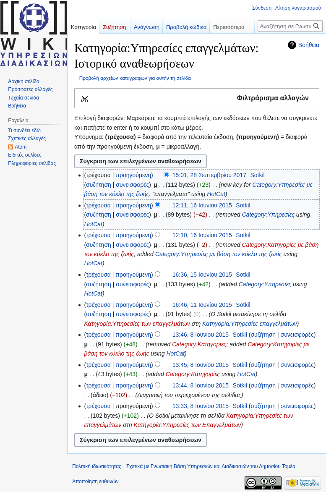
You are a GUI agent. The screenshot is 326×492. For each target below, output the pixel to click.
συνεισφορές (132, 184)
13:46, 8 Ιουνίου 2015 (200, 334)
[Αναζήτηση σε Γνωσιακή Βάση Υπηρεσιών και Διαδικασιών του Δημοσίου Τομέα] (290, 26)
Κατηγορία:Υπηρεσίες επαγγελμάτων (249, 323)
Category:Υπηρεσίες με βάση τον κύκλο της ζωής (218, 254)
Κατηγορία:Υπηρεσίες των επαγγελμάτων (137, 323)
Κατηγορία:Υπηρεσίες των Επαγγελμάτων (187, 424)
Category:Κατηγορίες (199, 344)
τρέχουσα (98, 205)
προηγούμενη (133, 175)
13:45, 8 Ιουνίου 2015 (200, 364)
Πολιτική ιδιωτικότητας (96, 466)
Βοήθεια (308, 45)
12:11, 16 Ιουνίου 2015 (202, 205)
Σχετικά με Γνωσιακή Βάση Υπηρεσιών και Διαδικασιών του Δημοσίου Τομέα (210, 466)
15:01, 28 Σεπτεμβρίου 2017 (209, 175)
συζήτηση (98, 184)
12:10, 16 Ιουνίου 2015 (202, 235)
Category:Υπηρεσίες (268, 214)
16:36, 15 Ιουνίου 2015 (202, 274)
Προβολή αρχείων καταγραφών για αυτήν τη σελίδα (135, 78)
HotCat (216, 194)
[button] (196, 98)
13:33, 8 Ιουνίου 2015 (200, 406)
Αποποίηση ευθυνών (95, 481)
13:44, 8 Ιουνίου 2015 (200, 385)
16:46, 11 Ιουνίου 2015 (202, 304)
